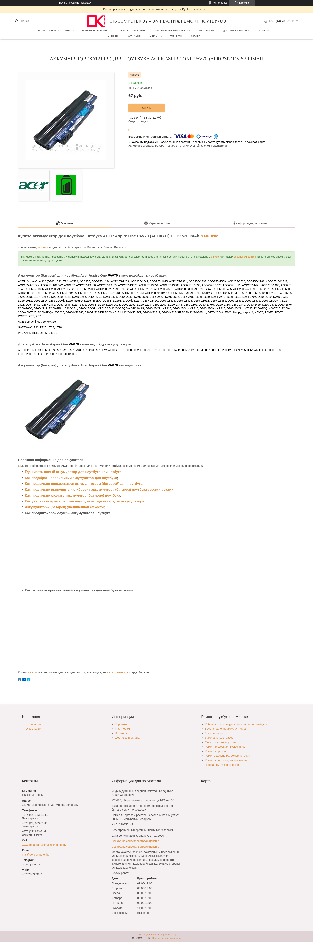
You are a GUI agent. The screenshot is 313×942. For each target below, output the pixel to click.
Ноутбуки (175, 35)
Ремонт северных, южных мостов (226, 760)
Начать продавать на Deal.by (75, 2)
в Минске (209, 236)
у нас (30, 672)
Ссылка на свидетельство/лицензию (135, 841)
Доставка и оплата (236, 30)
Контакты (134, 35)
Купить (146, 107)
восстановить (118, 672)
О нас (153, 35)
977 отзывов (220, 2)
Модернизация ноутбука (221, 742)
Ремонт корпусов (216, 751)
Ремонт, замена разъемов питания (227, 755)
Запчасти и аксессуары (54, 30)
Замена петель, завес (219, 737)
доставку (42, 247)
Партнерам (206, 30)
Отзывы (113, 35)
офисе (215, 256)
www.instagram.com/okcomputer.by (44, 844)
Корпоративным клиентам (172, 30)
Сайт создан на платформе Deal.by (156, 934)
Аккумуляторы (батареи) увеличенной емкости (64, 507)
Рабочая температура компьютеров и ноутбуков (236, 724)
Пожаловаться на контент (166, 938)
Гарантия (264, 30)
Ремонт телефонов (133, 30)
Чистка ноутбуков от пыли (222, 764)
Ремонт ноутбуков (95, 30)
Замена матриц (215, 733)
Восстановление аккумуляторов (225, 728)
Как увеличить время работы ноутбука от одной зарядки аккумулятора (84, 501)
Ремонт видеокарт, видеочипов (225, 746)
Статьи (195, 35)
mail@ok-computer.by (35, 854)
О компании (33, 728)
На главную (33, 724)
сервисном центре (245, 256)
